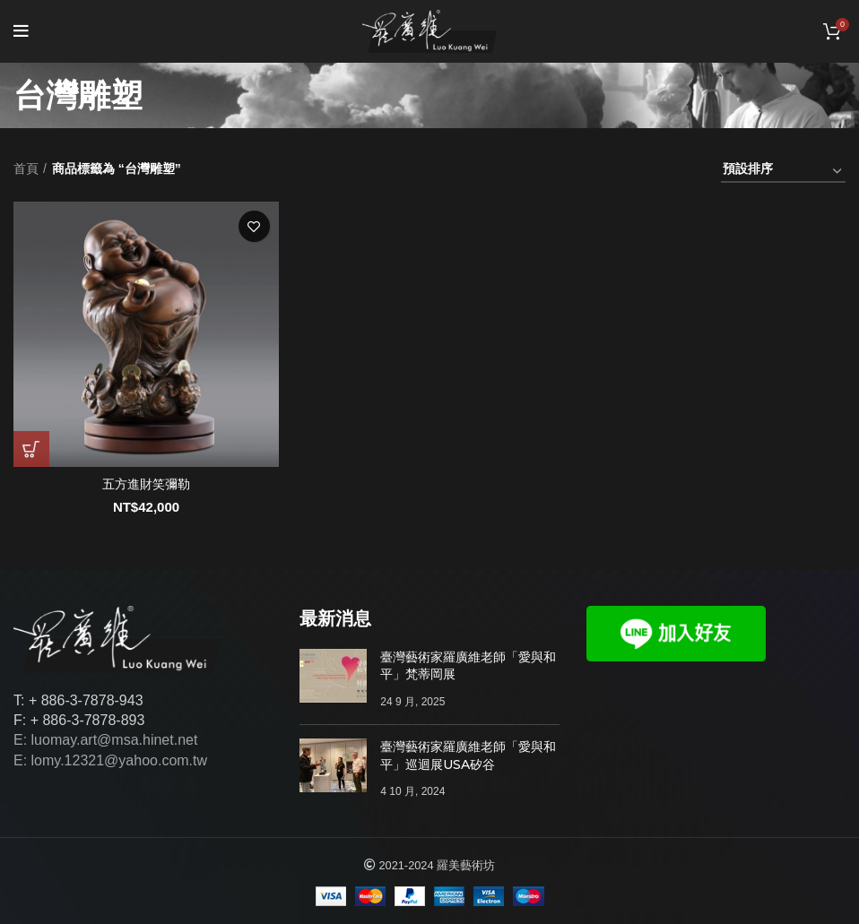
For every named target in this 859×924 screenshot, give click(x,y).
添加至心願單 (254, 226)
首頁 (26, 168)
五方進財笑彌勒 (146, 484)
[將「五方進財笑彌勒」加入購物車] (31, 449)
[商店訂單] (783, 171)
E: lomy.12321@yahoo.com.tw (110, 760)
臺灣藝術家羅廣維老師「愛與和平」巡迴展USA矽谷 (468, 755)
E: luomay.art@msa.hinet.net (105, 739)
